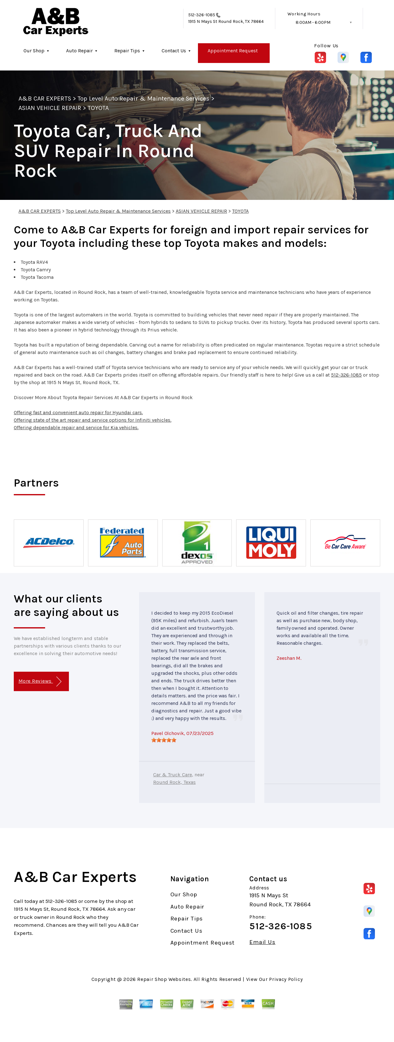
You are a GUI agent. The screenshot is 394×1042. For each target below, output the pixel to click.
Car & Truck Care (172, 775)
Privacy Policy (286, 979)
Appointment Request (233, 51)
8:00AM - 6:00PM (313, 22)
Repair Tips (127, 51)
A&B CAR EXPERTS (44, 98)
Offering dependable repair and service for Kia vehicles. (76, 427)
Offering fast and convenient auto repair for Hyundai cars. (78, 412)
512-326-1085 (201, 15)
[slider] (163, 739)
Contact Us (174, 51)
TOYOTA (98, 108)
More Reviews (39, 681)
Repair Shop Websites (164, 979)
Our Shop (33, 51)
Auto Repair (79, 51)
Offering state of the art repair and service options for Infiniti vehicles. (92, 420)
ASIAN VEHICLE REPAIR (49, 108)
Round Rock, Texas (174, 782)
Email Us (262, 942)
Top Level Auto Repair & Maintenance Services (144, 98)
